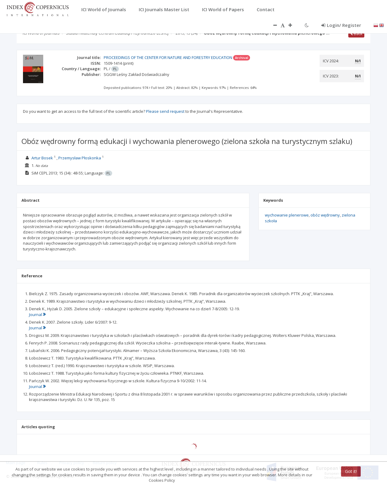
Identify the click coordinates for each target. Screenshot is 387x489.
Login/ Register (341, 25)
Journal (37, 314)
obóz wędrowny (325, 215)
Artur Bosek (42, 158)
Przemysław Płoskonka (79, 158)
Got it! (351, 471)
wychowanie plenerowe (287, 215)
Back (356, 33)
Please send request (165, 111)
